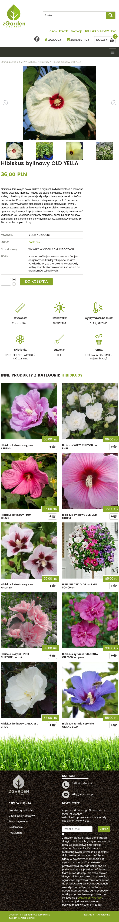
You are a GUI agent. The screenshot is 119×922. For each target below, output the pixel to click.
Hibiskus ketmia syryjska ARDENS (17, 447)
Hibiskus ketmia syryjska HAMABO (17, 586)
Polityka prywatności (21, 810)
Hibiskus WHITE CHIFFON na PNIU (79, 447)
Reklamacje (16, 827)
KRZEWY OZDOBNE (39, 235)
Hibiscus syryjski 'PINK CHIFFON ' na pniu (15, 655)
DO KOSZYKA (36, 282)
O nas (53, 31)
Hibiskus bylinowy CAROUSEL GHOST (19, 725)
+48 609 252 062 (102, 31)
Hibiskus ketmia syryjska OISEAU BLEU (78, 725)
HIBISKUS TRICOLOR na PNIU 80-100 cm (79, 586)
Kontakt (63, 31)
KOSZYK (105, 39)
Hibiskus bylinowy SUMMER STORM (79, 516)
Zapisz (104, 829)
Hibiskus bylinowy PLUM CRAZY (16, 516)
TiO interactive (102, 915)
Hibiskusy (72, 375)
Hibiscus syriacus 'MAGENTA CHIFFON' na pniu (80, 655)
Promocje (76, 31)
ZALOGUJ (54, 40)
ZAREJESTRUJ (79, 40)
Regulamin (15, 833)
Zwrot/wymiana (18, 821)
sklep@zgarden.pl (82, 794)
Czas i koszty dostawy (22, 816)
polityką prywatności (90, 898)
